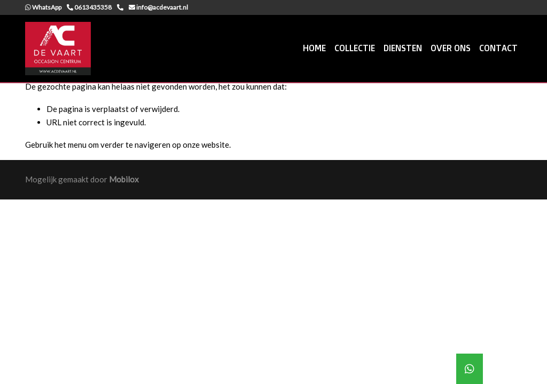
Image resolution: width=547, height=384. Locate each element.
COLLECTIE (354, 48)
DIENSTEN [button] (403, 48)
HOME (314, 48)
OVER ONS (451, 48)
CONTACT (498, 48)
